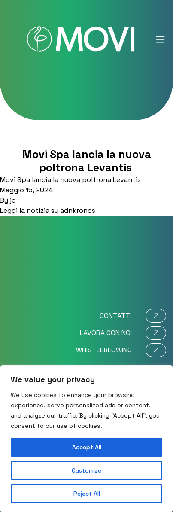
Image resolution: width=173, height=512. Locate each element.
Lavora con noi (106, 332)
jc (12, 200)
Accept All (86, 447)
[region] (86, 438)
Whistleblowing (104, 349)
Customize (86, 470)
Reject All (86, 493)
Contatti (116, 315)
